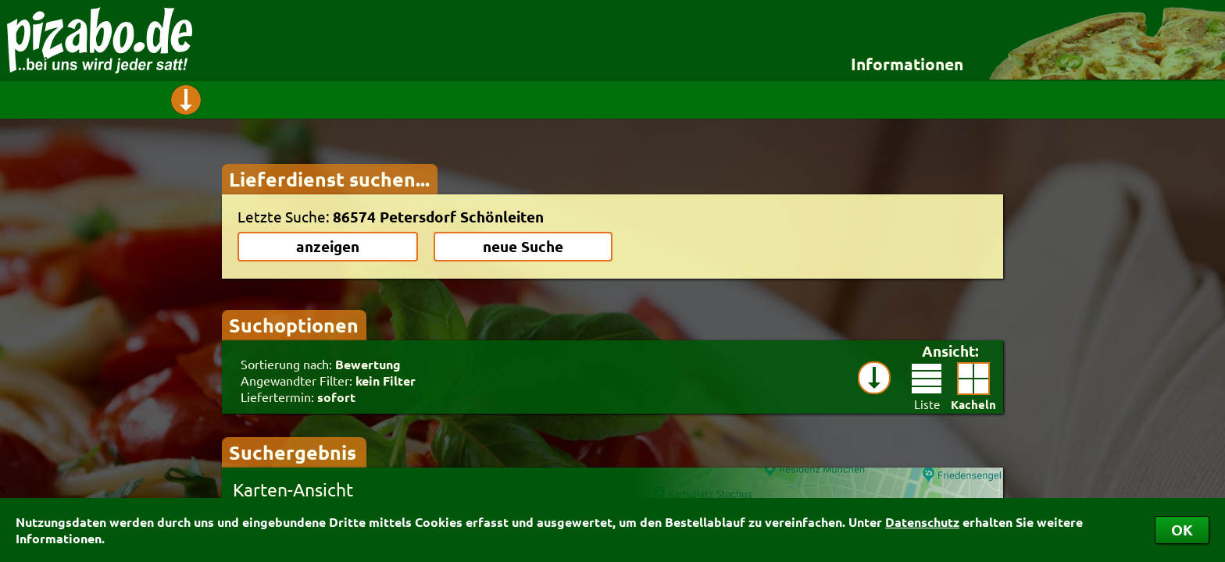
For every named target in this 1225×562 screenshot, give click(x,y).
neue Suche (523, 246)
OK (1182, 529)
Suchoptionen (294, 324)
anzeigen (327, 246)
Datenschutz (922, 522)
